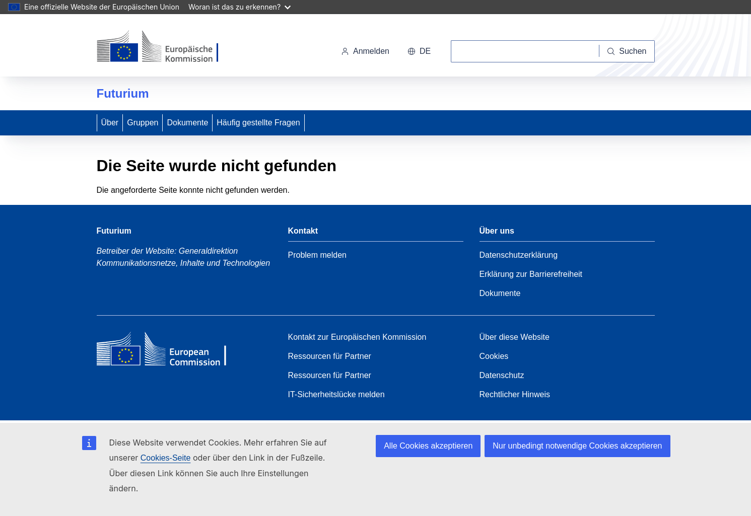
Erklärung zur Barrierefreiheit (531, 274)
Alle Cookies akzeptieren (428, 445)
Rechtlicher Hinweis (515, 394)
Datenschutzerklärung (519, 255)
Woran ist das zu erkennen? (239, 7)
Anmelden (365, 51)
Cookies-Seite (166, 458)
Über (110, 122)
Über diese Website (515, 337)
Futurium (123, 93)
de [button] (419, 51)
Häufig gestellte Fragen (258, 122)
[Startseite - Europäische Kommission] (166, 47)
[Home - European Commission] (170, 351)
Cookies (494, 356)
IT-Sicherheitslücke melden (336, 394)
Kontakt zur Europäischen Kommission (357, 337)
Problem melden (317, 255)
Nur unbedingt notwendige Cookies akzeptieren (577, 445)
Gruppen (142, 122)
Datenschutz (502, 375)
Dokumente (187, 122)
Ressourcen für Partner (329, 356)
